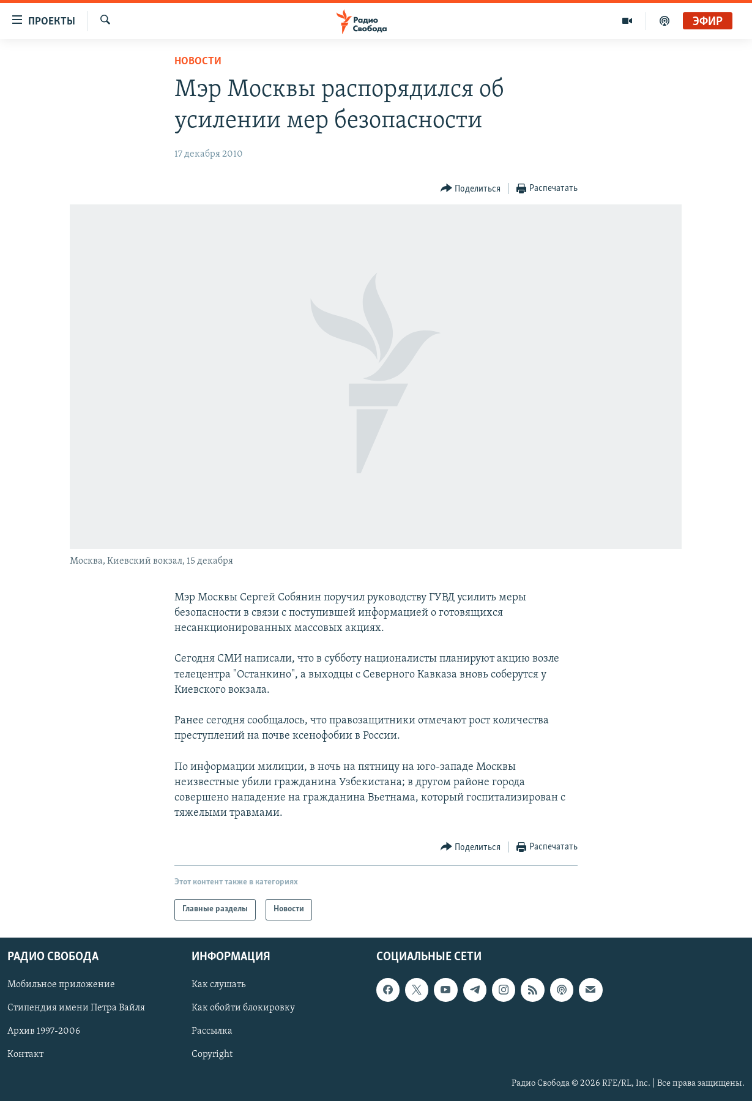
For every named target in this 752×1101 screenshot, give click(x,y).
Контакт (25, 1054)
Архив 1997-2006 (43, 1031)
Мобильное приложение (61, 985)
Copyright (212, 1054)
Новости (198, 61)
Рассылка (212, 1031)
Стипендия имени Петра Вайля (76, 1008)
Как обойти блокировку (243, 1008)
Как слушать (218, 985)
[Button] (471, 189)
